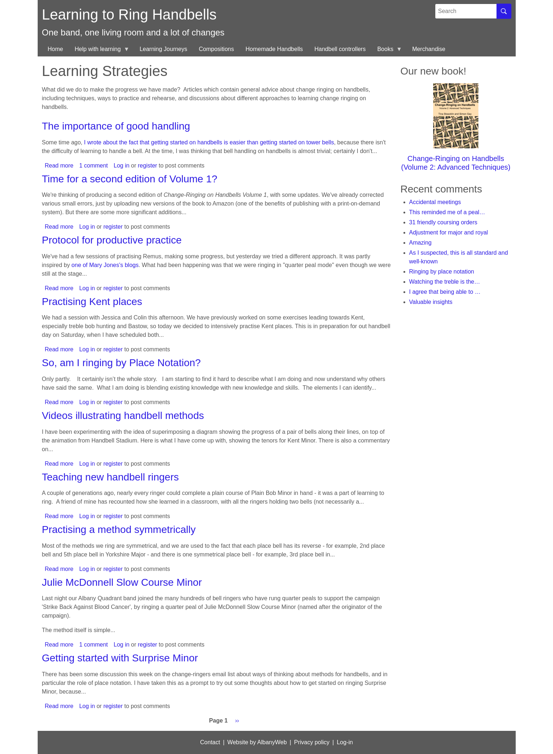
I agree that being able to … (445, 292)
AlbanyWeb (272, 742)
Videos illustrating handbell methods (123, 415)
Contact (210, 742)
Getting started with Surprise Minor (120, 658)
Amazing (420, 243)
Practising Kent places (92, 301)
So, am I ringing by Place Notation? (121, 362)
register (147, 165)
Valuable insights (431, 302)
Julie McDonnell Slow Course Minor (122, 582)
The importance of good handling (116, 126)
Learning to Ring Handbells (129, 14)
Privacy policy (312, 742)
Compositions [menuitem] (216, 49)
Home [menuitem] (55, 49)
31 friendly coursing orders (443, 222)
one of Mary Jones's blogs (104, 265)
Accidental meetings (435, 202)
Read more (59, 165)
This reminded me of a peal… (447, 212)
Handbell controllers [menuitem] (339, 49)
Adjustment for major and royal (448, 232)
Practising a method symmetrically (119, 529)
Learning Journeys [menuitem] (163, 49)
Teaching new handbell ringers (110, 477)
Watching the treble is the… (444, 282)
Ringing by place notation (441, 271)
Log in (122, 165)
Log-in (345, 742)
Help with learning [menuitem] (99, 51)
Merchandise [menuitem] (428, 49)
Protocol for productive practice (112, 240)
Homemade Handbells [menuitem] (274, 49)
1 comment (93, 165)
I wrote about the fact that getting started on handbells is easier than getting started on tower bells (209, 142)
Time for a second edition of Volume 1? (130, 179)
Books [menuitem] (387, 51)
